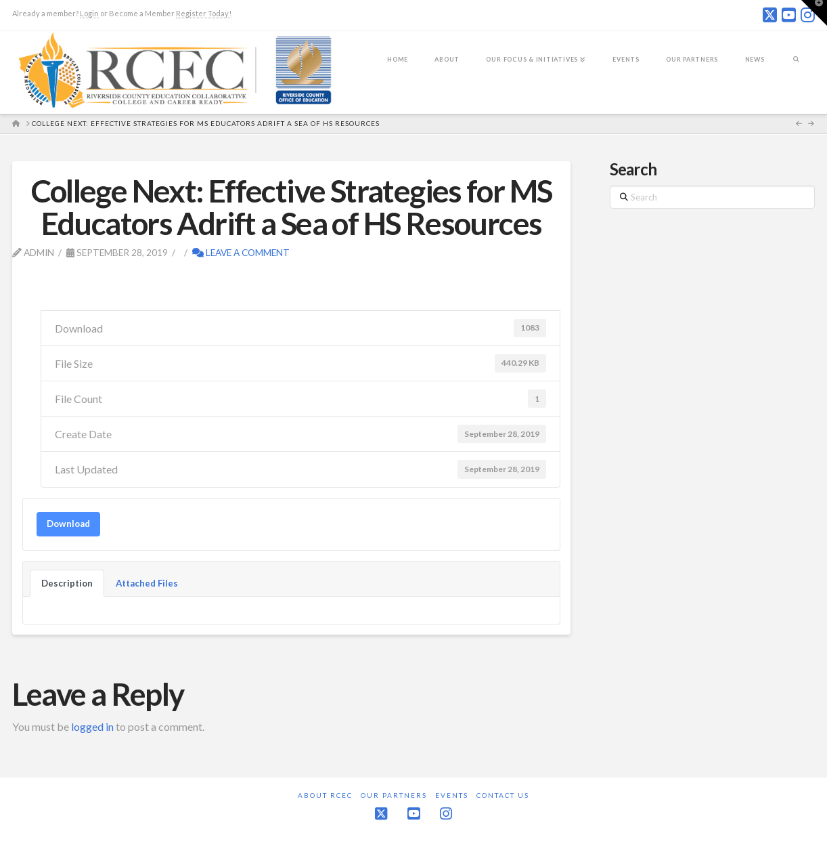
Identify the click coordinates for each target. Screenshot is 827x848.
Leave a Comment (241, 252)
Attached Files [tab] (147, 583)
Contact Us (502, 795)
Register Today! (203, 13)
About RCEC (325, 795)
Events (451, 795)
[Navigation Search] (796, 68)
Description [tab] (67, 583)
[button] (814, 13)
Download (68, 523)
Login (89, 13)
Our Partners (394, 795)
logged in (92, 726)
